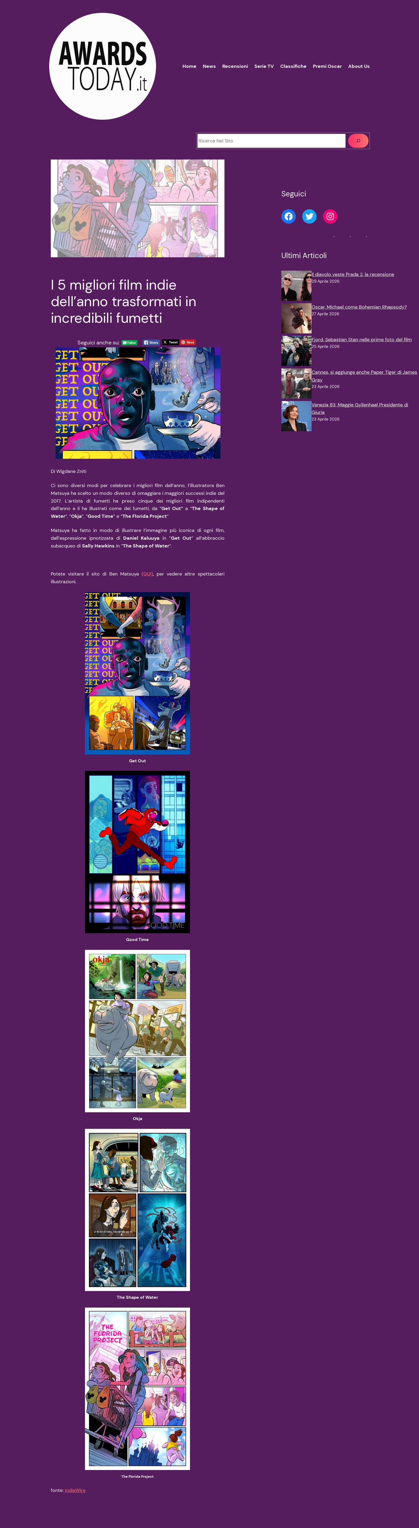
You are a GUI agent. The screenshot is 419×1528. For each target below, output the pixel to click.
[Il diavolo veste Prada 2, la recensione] (296, 287)
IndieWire (75, 1490)
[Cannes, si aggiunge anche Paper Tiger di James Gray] (296, 384)
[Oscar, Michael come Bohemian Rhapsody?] (296, 319)
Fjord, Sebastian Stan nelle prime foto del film (362, 339)
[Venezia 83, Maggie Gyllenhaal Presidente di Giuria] (296, 417)
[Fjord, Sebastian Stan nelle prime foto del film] (296, 352)
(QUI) (147, 574)
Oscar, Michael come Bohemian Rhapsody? (359, 307)
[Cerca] (358, 141)
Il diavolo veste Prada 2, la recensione (353, 274)
